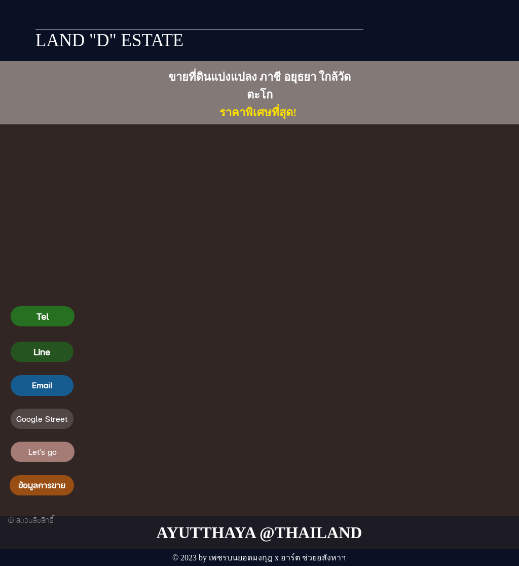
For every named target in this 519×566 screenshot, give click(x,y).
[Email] (42, 385)
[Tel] (43, 316)
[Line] (42, 352)
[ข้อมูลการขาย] (42, 485)
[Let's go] (43, 452)
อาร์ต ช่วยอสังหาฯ (313, 557)
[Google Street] (42, 419)
